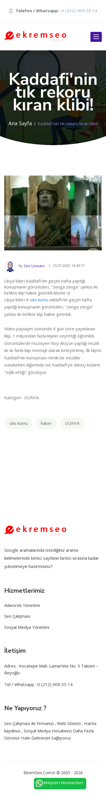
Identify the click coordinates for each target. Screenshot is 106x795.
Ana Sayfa (20, 123)
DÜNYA (72, 423)
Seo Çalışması (17, 616)
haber (46, 423)
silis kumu (39, 299)
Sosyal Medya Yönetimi (26, 627)
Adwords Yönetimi (22, 605)
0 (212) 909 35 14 (79, 10)
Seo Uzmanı (34, 265)
